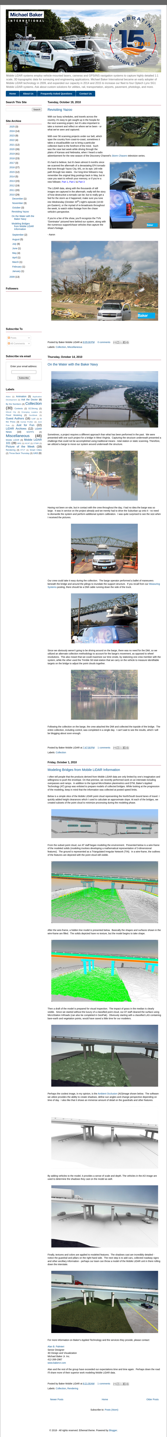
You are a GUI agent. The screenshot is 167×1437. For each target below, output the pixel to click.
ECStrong (33, 408)
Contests (19, 408)
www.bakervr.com (57, 1362)
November (18, 203)
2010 (12, 194)
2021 (12, 144)
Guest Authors (15, 418)
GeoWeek (33, 415)
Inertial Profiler (26, 422)
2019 (12, 153)
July (14, 244)
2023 (12, 135)
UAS (35, 453)
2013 (12, 181)
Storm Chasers (119, 155)
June (15, 248)
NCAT (27, 443)
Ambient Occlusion (107, 1093)
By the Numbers (13, 404)
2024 (12, 131)
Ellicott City (11, 412)
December (18, 198)
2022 (12, 140)
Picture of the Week (20, 446)
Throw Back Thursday (19, 453)
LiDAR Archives (16, 428)
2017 (12, 163)
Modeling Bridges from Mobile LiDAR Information (84, 770)
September (18, 234)
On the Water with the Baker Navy (73, 364)
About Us (28, 93)
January (16, 271)
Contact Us (85, 93)
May (14, 253)
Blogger (113, 1430)
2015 (12, 172)
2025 (12, 126)
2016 (12, 167)
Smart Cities (36, 450)
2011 (12, 190)
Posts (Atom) (111, 1409)
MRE (19, 443)
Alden (8, 397)
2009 (12, 276)
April (15, 257)
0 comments (104, 342)
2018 (12, 158)
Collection (61, 347)
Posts (12, 338)
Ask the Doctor (29, 399)
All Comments (16, 343)
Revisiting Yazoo (60, 109)
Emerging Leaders (30, 412)
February (17, 266)
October (16, 207)
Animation (21, 396)
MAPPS (30, 432)
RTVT (22, 450)
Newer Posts (56, 1399)
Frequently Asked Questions (56, 93)
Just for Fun (25, 425)
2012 (12, 185)
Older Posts (152, 1399)
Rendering (72, 1388)
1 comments (104, 747)
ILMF (34, 419)
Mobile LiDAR (12, 440)
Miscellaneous (74, 347)
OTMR (36, 443)
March (15, 262)
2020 (12, 149)
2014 (12, 176)
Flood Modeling (14, 415)
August (16, 239)
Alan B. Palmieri (56, 1346)
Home (12, 93)
